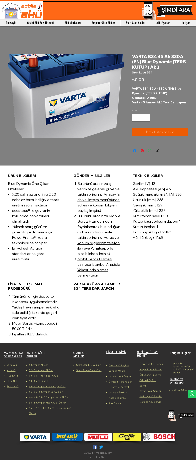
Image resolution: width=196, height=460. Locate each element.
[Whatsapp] (192, 394)
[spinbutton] (141, 117)
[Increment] (147, 117)
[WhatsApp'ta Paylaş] (149, 150)
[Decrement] (135, 117)
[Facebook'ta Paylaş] (134, 150)
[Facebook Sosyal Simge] (95, 447)
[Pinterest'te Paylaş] (142, 150)
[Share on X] (157, 150)
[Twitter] (101, 447)
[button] (72, 23)
